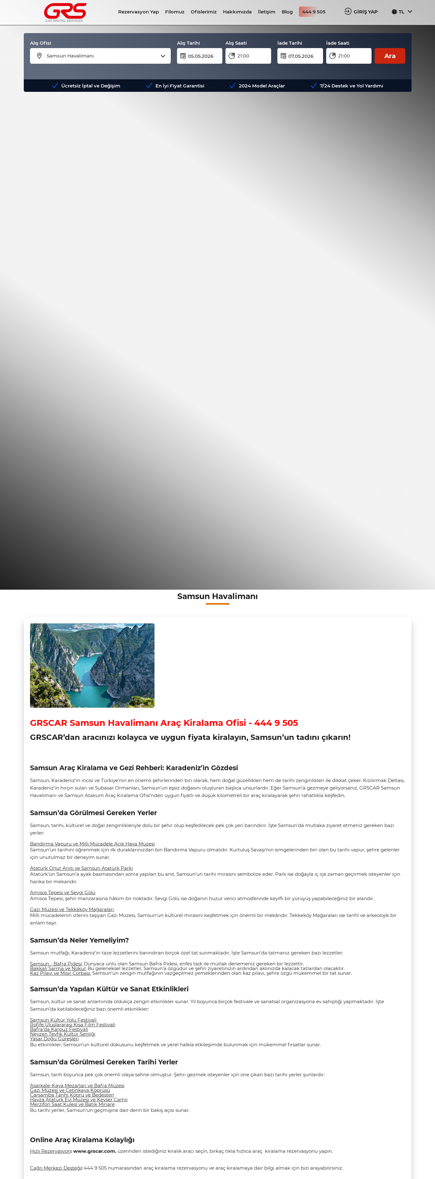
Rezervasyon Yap (138, 12)
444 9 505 (314, 12)
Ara (390, 56)
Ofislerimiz (204, 12)
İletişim (267, 12)
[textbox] (104, 56)
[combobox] (104, 56)
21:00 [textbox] (243, 56)
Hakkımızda (237, 12)
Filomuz (175, 12)
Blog (287, 12)
